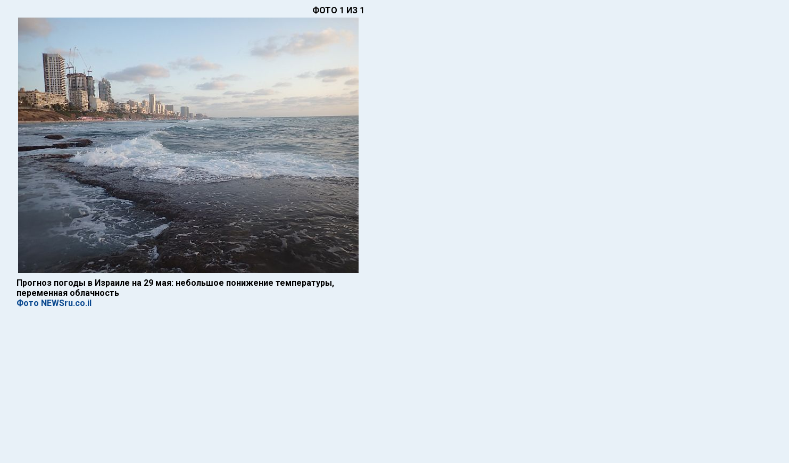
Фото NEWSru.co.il (54, 303)
